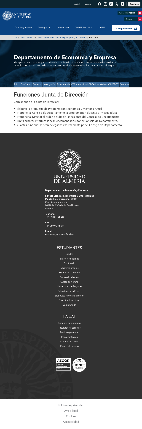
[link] (134, 4)
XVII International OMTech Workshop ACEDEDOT (94, 84)
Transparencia (63, 84)
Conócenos (81, 37)
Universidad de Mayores (69, 286)
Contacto (124, 84)
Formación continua (69, 272)
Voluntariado (69, 304)
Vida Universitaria (83, 27)
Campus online (126, 28)
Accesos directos (130, 13)
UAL (16, 37)
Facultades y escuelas (69, 327)
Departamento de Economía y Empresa (55, 37)
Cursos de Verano (69, 281)
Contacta (134, 4)
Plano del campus (69, 346)
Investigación (44, 27)
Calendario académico (69, 291)
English (88, 4)
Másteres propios (69, 267)
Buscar (134, 19)
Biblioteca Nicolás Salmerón (69, 295)
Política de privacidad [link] (71, 405)
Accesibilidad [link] (71, 421)
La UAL (102, 27)
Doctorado (69, 263)
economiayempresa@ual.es (59, 234)
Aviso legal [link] (71, 410)
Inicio (16, 84)
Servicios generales (69, 332)
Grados (69, 253)
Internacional (63, 27)
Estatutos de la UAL (69, 341)
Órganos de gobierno (69, 322)
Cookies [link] (71, 416)
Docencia (37, 84)
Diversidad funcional (69, 300)
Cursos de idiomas (69, 277)
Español (76, 4)
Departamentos (27, 37)
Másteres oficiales (69, 258)
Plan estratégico (69, 336)
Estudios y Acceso (23, 27)
